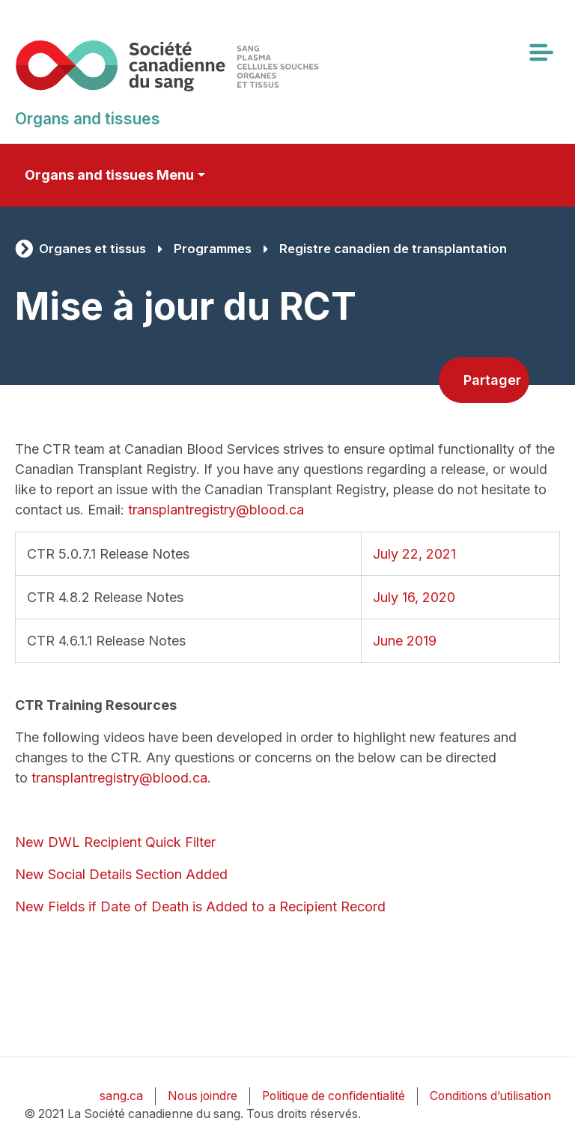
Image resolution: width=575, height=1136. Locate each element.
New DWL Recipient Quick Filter (115, 842)
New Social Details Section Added (121, 874)
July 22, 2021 (414, 554)
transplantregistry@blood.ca (216, 509)
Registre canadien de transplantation (393, 248)
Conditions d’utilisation (490, 1096)
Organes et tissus (92, 248)
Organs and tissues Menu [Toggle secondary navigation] (109, 175)
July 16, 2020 (414, 597)
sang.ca (121, 1096)
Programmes (213, 248)
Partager (492, 380)
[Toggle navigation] (540, 52)
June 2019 (404, 641)
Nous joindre (202, 1096)
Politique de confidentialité (333, 1096)
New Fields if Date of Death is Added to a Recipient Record (200, 906)
